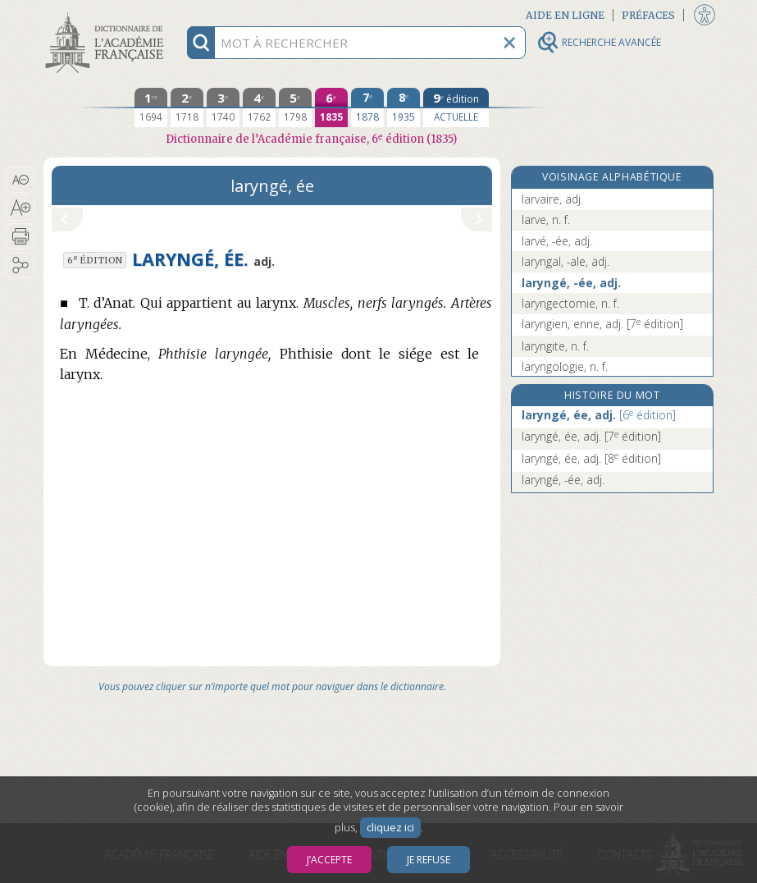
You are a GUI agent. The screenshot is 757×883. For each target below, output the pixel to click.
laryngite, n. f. (555, 346)
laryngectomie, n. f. (570, 303)
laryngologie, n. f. (565, 366)
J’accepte (329, 860)
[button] (20, 180)
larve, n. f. (546, 219)
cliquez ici (390, 828)
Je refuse (428, 860)
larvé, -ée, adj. (557, 241)
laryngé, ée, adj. (599, 415)
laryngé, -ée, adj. (571, 283)
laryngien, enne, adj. (602, 324)
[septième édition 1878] (367, 107)
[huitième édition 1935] (403, 107)
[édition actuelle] (456, 107)
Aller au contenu (107, 14)
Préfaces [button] (648, 15)
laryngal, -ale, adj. (565, 261)
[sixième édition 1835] (331, 107)
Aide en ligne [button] (565, 15)
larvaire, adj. (552, 199)
